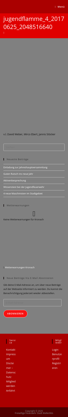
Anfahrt (10, 390)
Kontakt (10, 349)
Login (55, 349)
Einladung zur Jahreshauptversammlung (25, 167)
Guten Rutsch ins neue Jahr (18, 173)
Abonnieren (15, 313)
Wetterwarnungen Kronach (19, 267)
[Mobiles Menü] (60, 6)
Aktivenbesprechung (14, 180)
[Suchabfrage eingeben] (34, 147)
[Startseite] (3, 32)
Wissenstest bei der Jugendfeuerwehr (23, 187)
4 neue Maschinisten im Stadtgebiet (23, 193)
